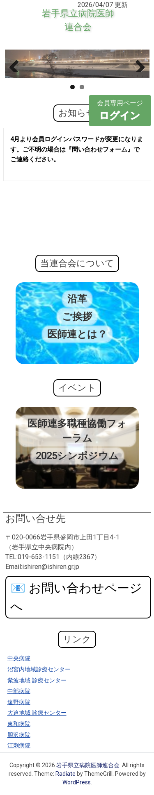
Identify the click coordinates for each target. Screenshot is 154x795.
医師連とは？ (77, 334)
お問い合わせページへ (76, 597)
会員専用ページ (120, 111)
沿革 (77, 299)
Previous (17, 64)
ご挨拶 (77, 316)
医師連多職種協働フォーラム (77, 431)
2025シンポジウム (77, 456)
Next (137, 64)
